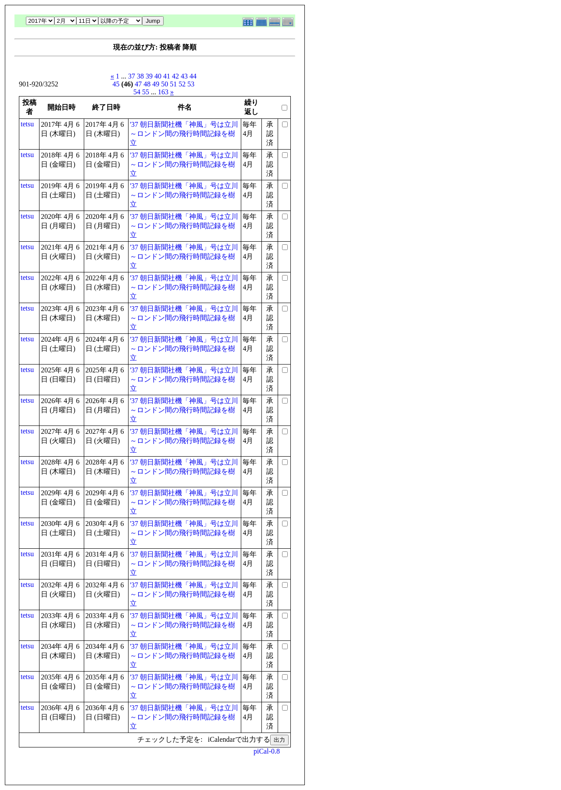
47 (138, 84)
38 (140, 76)
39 (149, 76)
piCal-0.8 (267, 751)
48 (146, 84)
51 (173, 84)
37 (131, 76)
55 (145, 92)
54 (136, 92)
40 (157, 76)
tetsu (27, 124)
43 (184, 76)
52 (182, 84)
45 (116, 84)
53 (190, 84)
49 (155, 84)
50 (164, 84)
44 (193, 76)
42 (175, 76)
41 (166, 76)
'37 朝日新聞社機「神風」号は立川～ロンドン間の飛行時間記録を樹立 (184, 134)
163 (163, 92)
